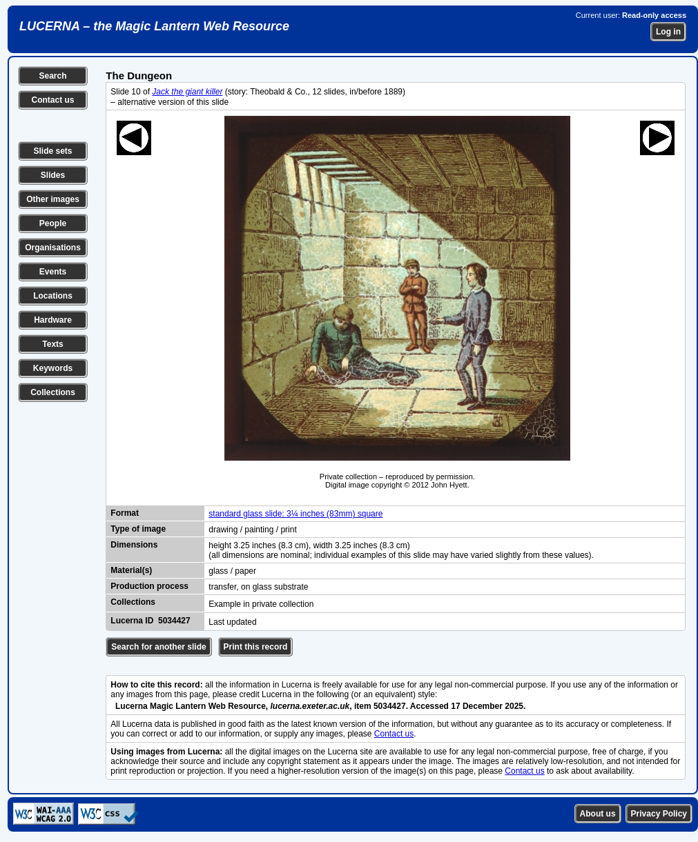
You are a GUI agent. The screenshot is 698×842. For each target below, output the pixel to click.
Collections (52, 392)
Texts (52, 344)
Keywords (52, 368)
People (52, 223)
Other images (52, 199)
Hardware (53, 320)
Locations (52, 296)
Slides (53, 175)
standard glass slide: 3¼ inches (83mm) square (295, 514)
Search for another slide (158, 647)
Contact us (52, 100)
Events (52, 272)
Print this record (256, 647)
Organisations (53, 247)
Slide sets (52, 151)
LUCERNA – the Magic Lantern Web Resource (154, 26)
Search (52, 76)
